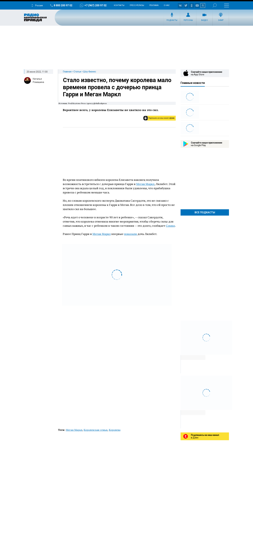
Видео (204, 20)
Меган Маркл (145, 184)
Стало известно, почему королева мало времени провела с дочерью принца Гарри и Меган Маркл (117, 87)
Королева (114, 430)
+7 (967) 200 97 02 (95, 5)
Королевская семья (95, 430)
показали (130, 234)
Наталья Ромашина (38, 80)
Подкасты (172, 20)
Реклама (153, 5)
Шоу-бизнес (89, 71)
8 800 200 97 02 (63, 5)
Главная (67, 71)
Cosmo (170, 226)
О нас (167, 5)
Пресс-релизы (137, 5)
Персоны (188, 20)
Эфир (220, 20)
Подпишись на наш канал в (161, 118)
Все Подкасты (205, 212)
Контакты (119, 5)
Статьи (77, 71)
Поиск (215, 5)
